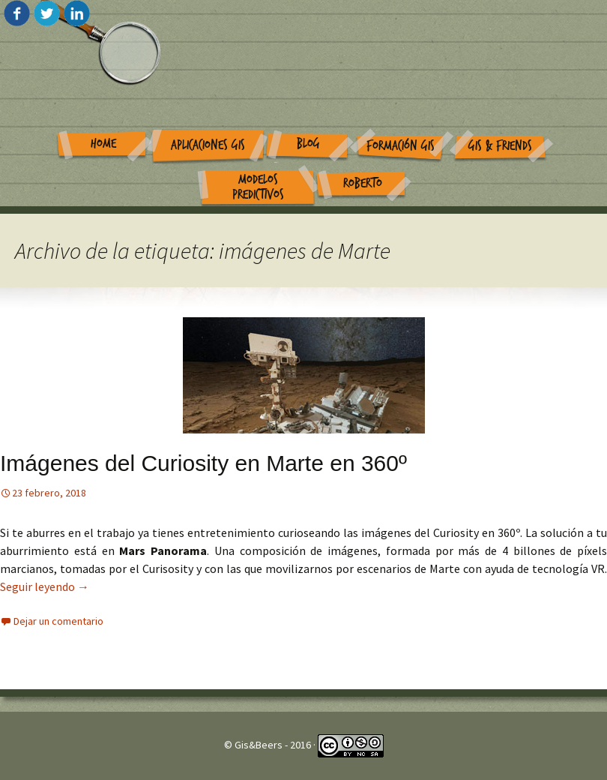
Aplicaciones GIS (208, 145)
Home (103, 144)
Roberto (362, 183)
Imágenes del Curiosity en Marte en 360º (203, 463)
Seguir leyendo (44, 586)
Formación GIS (400, 146)
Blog (308, 144)
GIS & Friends (500, 146)
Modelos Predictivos (258, 187)
